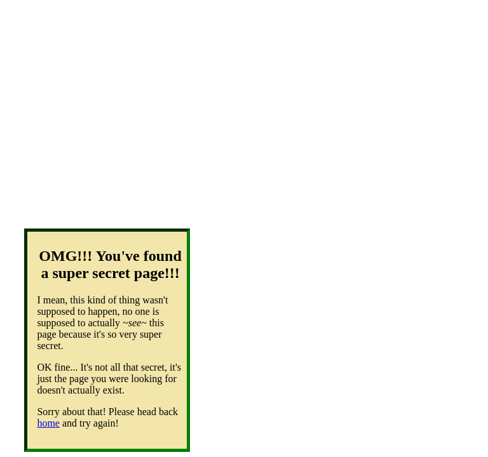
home (48, 423)
